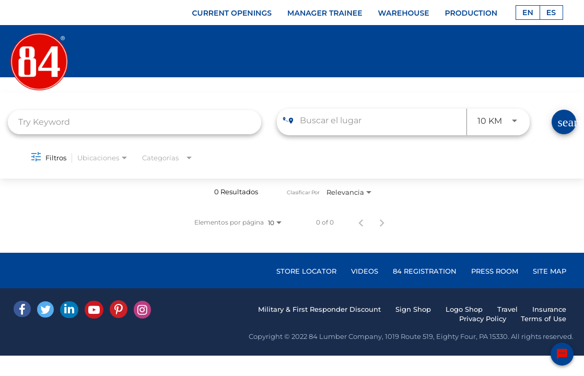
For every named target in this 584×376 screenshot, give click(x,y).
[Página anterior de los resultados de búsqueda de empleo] (361, 222)
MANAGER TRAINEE (325, 13)
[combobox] (134, 122)
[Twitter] (45, 309)
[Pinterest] (118, 309)
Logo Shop (464, 309)
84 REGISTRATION (425, 271)
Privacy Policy (482, 318)
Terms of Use (543, 318)
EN (527, 12)
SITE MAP (549, 271)
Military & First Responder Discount (319, 309)
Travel (507, 309)
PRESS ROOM (494, 271)
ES (551, 12)
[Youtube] (94, 310)
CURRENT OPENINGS (232, 13)
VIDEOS (364, 271)
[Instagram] (142, 310)
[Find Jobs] (564, 122)
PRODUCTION (471, 13)
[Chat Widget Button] (562, 354)
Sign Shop (413, 309)
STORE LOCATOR (306, 271)
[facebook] (22, 309)
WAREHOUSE (403, 13)
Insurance (549, 309)
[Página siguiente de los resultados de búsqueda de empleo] (381, 222)
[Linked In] (69, 309)
